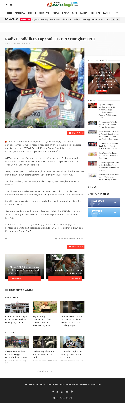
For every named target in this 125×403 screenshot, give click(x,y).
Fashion (107, 13)
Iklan (42, 384)
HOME (9, 13)
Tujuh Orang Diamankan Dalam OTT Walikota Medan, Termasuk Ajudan (44, 321)
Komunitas (44, 13)
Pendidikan (74, 238)
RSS (100, 384)
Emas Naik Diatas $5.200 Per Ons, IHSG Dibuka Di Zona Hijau (108, 155)
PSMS (74, 13)
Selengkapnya (44, 371)
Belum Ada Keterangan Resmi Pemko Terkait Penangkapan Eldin (16, 319)
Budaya (65, 13)
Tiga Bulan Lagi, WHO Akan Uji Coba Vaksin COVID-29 (71, 354)
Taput (82, 238)
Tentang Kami (30, 384)
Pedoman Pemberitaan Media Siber (78, 384)
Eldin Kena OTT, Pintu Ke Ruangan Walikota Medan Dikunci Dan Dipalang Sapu (71, 321)
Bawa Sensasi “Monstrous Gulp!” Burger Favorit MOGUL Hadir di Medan (108, 146)
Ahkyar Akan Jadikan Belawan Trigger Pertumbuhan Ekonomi (16, 354)
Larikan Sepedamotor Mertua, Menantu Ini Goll (43, 354)
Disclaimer (52, 384)
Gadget (84, 13)
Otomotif (95, 13)
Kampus (55, 13)
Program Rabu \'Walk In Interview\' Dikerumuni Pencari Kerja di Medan (108, 124)
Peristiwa (20, 13)
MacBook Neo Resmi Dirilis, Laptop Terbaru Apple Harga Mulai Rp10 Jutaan (109, 177)
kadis (66, 238)
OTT (61, 238)
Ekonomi (32, 13)
